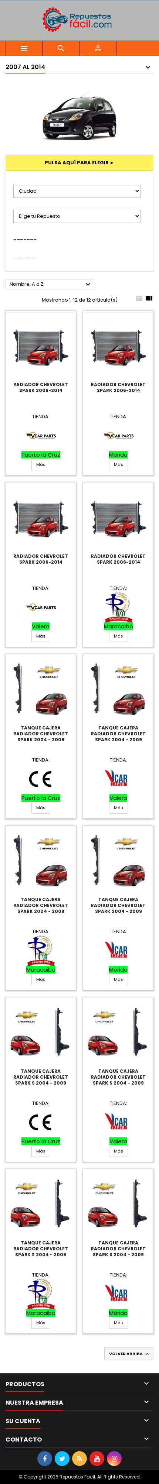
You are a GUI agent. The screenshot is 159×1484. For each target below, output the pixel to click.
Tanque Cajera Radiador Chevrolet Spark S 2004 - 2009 (40, 1077)
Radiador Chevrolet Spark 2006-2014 (40, 387)
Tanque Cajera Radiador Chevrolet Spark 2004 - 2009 (40, 734)
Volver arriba (129, 1354)
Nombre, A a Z (51, 284)
